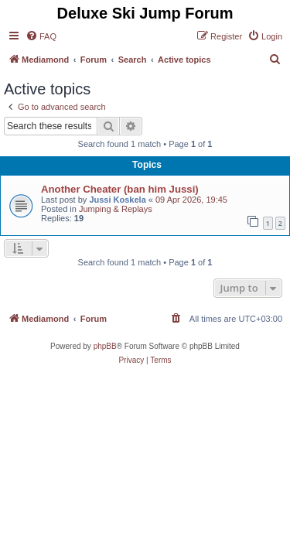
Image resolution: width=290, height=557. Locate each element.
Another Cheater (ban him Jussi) (120, 189)
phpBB (105, 346)
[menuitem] (41, 36)
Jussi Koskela (117, 199)
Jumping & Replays (115, 209)
